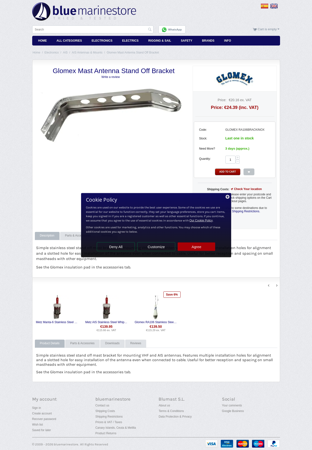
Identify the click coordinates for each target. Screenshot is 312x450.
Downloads (112, 343)
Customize (156, 246)
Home (42, 40)
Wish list (37, 424)
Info (227, 40)
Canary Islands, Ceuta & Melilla (115, 427)
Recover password (44, 419)
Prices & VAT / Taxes (108, 422)
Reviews (135, 343)
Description (47, 235)
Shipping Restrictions (109, 416)
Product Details (50, 343)
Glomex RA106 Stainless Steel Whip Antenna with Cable (156, 322)
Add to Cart (227, 171)
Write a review (110, 77)
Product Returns (105, 433)
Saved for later (41, 430)
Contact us (102, 405)
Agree (196, 246)
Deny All (115, 246)
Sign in (36, 408)
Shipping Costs (105, 411)
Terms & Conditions (171, 411)
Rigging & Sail (159, 40)
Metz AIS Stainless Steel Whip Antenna (106, 322)
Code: (203, 129)
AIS (65, 52)
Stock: (203, 138)
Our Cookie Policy (201, 220)
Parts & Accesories (82, 343)
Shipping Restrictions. (246, 211)
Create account (42, 413)
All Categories (69, 40)
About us (164, 405)
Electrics (130, 40)
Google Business (233, 411)
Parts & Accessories (78, 235)
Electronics (101, 40)
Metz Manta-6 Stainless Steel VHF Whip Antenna (57, 322)
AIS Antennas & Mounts (87, 52)
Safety (186, 40)
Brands (208, 40)
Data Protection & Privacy (175, 416)
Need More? (207, 148)
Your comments (232, 405)
